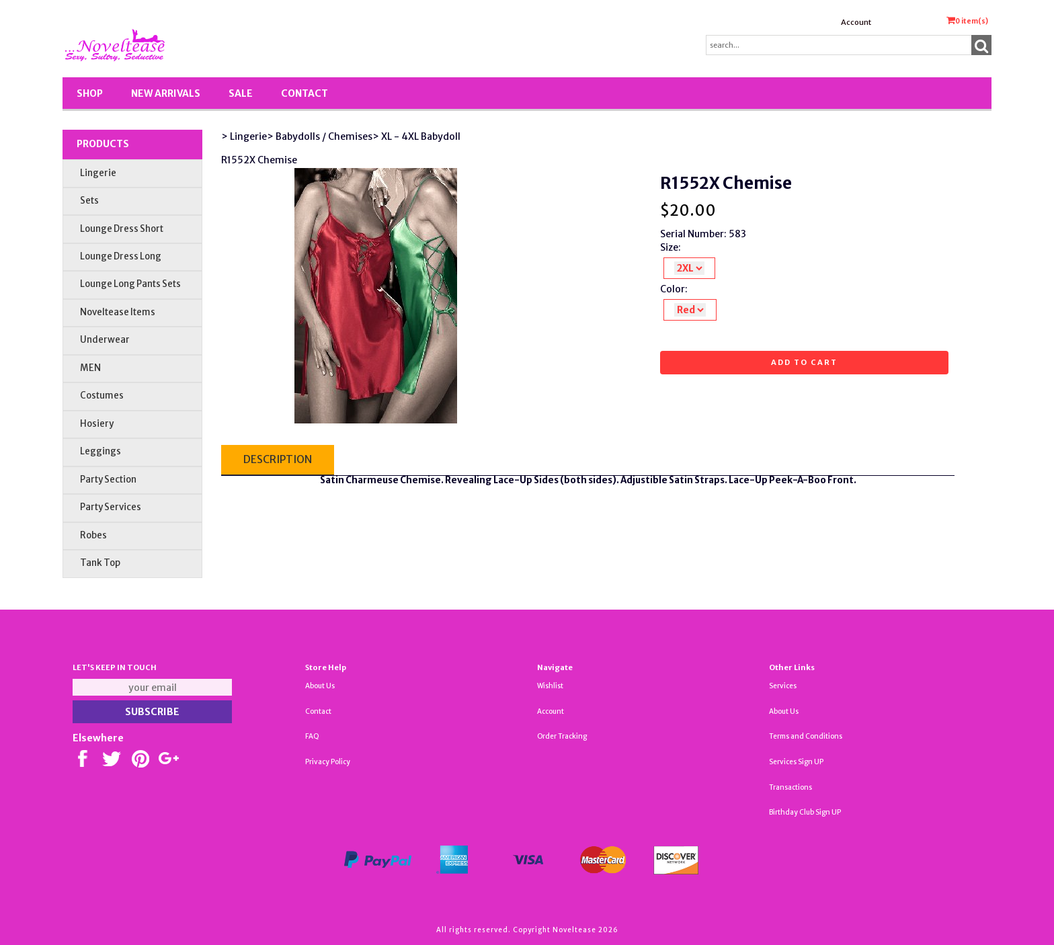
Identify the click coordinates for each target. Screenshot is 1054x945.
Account (856, 22)
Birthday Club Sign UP (805, 812)
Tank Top (100, 563)
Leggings (100, 451)
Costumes (102, 395)
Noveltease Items (117, 312)
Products (103, 144)
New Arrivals (165, 93)
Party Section (108, 479)
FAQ (312, 736)
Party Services (110, 507)
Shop (90, 93)
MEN (90, 368)
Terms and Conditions (805, 736)
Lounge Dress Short (121, 229)
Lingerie (98, 173)
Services (783, 686)
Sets (89, 200)
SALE (241, 93)
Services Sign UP (796, 761)
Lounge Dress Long (120, 256)
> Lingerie (244, 136)
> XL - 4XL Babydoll (416, 136)
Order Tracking (562, 736)
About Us (320, 686)
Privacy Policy (327, 761)
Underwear (105, 339)
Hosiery (97, 423)
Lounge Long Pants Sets (130, 284)
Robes (93, 535)
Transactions (790, 787)
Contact (304, 93)
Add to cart (804, 362)
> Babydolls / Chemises (319, 136)
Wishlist (550, 686)
